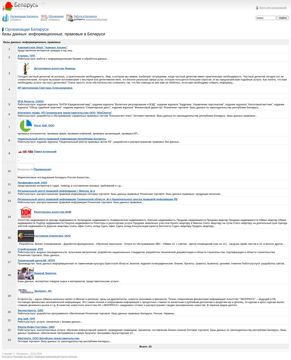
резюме (103, 19)
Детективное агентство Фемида (46, 68)
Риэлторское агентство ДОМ (44, 211)
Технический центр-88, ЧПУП (36, 260)
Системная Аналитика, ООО (44, 235)
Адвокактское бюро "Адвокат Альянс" (43, 47)
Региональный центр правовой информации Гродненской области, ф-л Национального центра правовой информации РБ (97, 199)
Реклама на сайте (23, 356)
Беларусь (22, 353)
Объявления (56, 16)
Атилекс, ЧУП (26, 55)
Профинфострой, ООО (32, 182)
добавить (15, 19)
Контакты (7, 356)
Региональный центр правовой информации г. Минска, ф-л (56, 190)
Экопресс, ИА (35, 290)
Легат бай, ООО (36, 125)
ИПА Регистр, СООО (31, 101)
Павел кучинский (37, 151)
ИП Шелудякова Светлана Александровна (45, 87)
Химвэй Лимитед (37, 273)
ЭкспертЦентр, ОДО (30, 310)
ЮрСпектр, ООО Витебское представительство (48, 338)
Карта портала (69, 356)
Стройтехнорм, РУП (30, 249)
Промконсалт (35, 169)
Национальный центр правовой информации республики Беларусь (62, 138)
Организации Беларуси (27, 29)
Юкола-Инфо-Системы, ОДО (36, 326)
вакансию (92, 19)
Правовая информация (47, 356)
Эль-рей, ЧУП (26, 318)
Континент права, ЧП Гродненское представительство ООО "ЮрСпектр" (65, 112)
